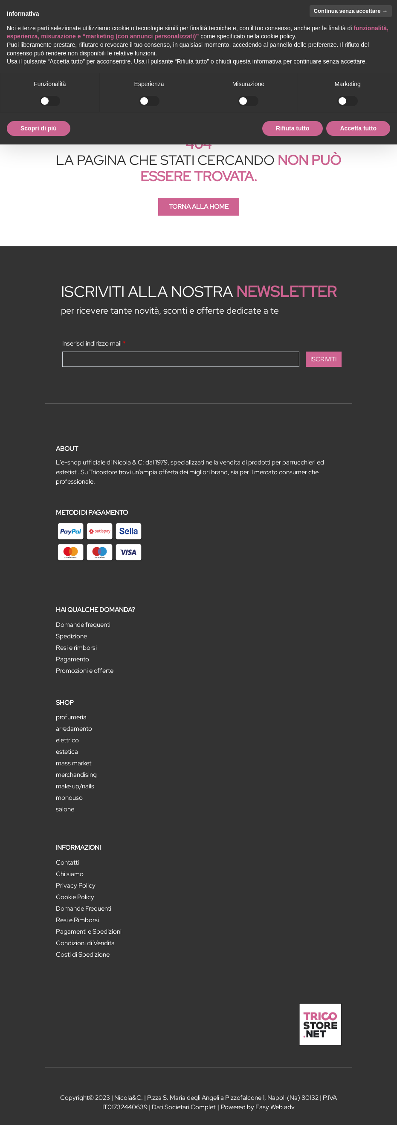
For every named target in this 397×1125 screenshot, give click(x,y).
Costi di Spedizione (83, 954)
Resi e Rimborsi (77, 920)
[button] (324, 359)
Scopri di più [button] (38, 128)
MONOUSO (69, 797)
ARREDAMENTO (74, 728)
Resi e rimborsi (76, 647)
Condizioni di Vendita (85, 943)
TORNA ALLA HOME (199, 206)
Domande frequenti (83, 624)
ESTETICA (67, 751)
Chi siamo (70, 874)
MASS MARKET (73, 763)
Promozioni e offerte (84, 670)
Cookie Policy (75, 897)
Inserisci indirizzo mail (94, 343)
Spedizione (71, 636)
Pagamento (72, 659)
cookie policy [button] (278, 36)
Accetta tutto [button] (358, 128)
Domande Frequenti (83, 908)
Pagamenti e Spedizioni (89, 931)
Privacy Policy (76, 885)
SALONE (65, 809)
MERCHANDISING (76, 774)
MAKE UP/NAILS (75, 786)
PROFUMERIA (71, 717)
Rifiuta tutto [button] (293, 128)
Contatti (67, 862)
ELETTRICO (67, 740)
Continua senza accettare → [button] (351, 11)
